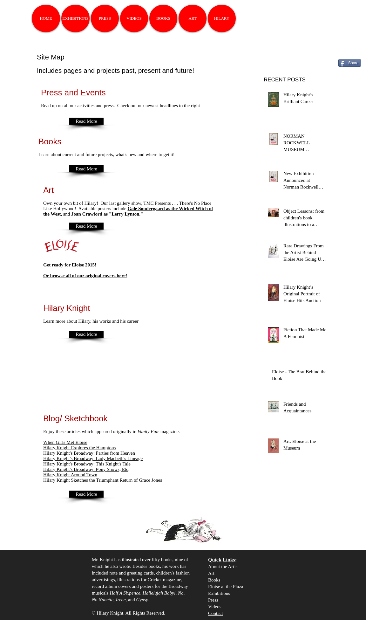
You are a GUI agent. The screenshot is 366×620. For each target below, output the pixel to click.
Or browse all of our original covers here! (85, 275)
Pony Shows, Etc (85, 469)
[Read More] (86, 121)
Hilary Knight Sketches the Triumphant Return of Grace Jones (102, 480)
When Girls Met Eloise (65, 442)
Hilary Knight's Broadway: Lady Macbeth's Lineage (93, 458)
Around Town (70, 474)
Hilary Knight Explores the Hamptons (79, 447)
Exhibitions (219, 593)
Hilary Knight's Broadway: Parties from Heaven (89, 453)
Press (213, 600)
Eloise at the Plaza (225, 586)
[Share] (349, 63)
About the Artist (223, 566)
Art (211, 573)
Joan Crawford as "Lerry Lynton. (105, 214)
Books (214, 579)
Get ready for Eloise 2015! (70, 264)
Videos (214, 606)
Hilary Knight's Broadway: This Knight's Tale (87, 463)
